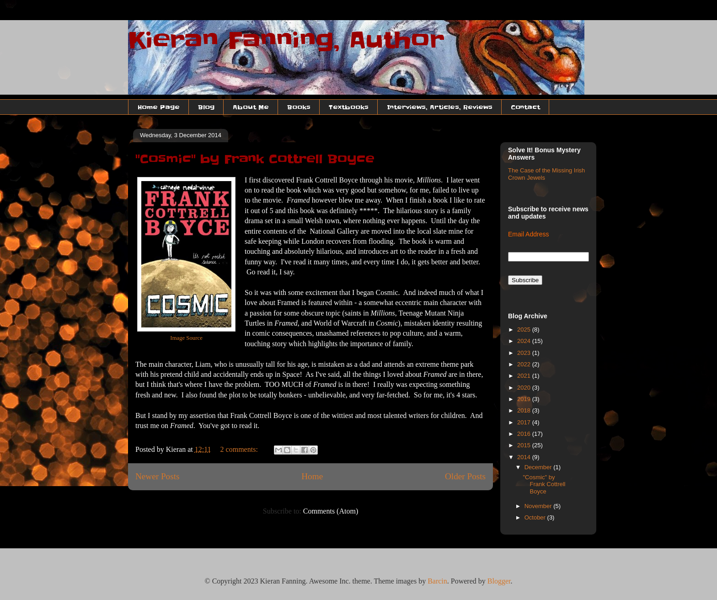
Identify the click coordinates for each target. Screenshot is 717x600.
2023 (524, 352)
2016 (524, 433)
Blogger (499, 581)
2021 (524, 375)
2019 (524, 399)
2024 (524, 341)
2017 (524, 422)
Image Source (186, 338)
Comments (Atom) (330, 511)
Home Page (159, 107)
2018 (524, 410)
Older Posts (465, 476)
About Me (251, 107)
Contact (525, 107)
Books (298, 107)
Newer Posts (157, 476)
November (539, 506)
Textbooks (349, 107)
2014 (524, 457)
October (535, 517)
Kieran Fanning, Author (286, 40)
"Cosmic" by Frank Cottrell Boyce (255, 159)
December (539, 467)
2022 (524, 364)
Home (312, 476)
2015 (524, 445)
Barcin (437, 581)
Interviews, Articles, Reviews (439, 107)
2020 (524, 387)
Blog (206, 107)
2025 (524, 329)
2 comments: (240, 449)
